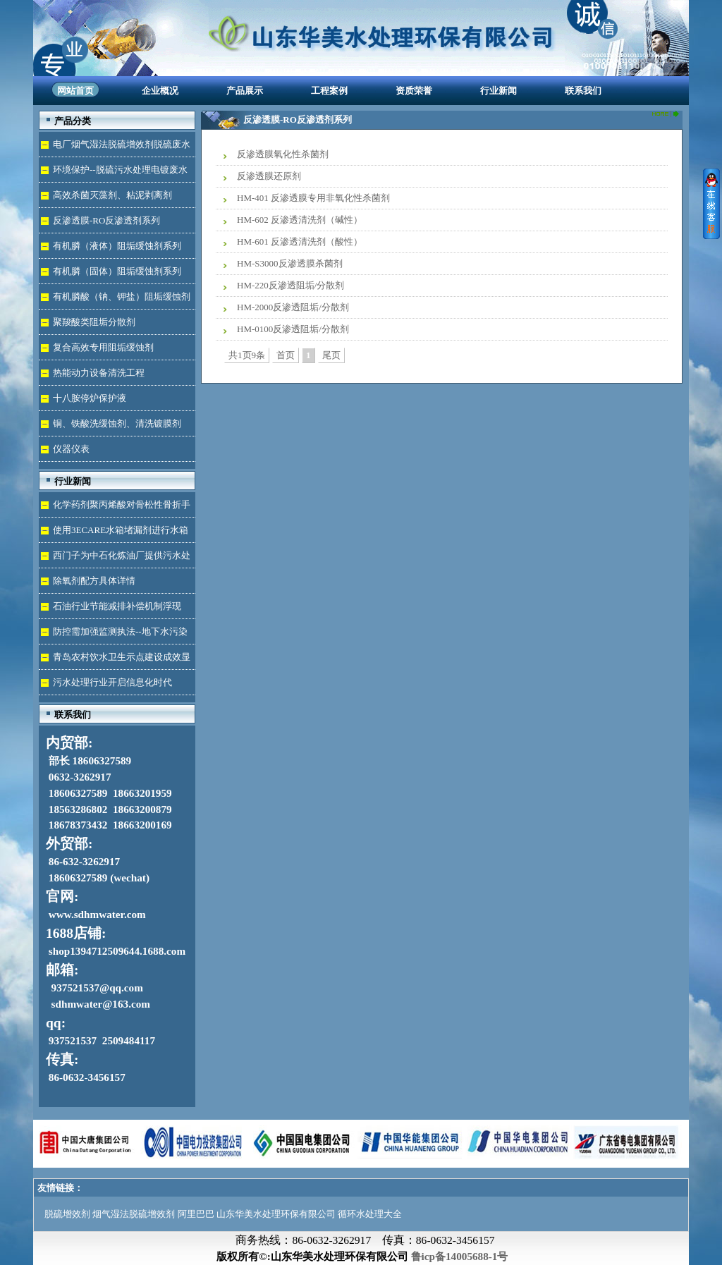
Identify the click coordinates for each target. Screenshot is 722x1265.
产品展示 (244, 90)
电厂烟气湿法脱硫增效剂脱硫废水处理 (114, 148)
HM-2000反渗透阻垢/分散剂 (293, 307)
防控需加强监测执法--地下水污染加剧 (113, 635)
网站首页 (75, 90)
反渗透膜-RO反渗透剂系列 (106, 220)
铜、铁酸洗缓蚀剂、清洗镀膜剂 (117, 423)
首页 (285, 355)
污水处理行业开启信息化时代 (112, 682)
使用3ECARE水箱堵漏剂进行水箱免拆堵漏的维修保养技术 (113, 533)
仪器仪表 (71, 449)
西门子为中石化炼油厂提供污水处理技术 (114, 559)
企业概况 (160, 90)
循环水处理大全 (370, 1214)
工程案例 (329, 90)
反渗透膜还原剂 (269, 176)
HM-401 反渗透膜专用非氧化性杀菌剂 (313, 197)
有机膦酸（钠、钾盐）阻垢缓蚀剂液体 (114, 300)
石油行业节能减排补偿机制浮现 (117, 606)
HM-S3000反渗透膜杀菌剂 (290, 263)
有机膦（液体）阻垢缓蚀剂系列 (117, 245)
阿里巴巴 (196, 1214)
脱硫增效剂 (67, 1214)
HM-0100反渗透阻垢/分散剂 (293, 329)
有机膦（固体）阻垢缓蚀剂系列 (117, 271)
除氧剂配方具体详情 (94, 580)
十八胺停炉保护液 (89, 398)
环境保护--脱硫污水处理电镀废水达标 (113, 173)
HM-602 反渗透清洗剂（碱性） (299, 219)
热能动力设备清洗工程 (99, 372)
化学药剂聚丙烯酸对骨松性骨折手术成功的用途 (114, 508)
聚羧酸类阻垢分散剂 (94, 322)
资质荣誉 (414, 90)
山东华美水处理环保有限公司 (276, 1214)
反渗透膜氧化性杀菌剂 (283, 154)
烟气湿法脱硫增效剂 (133, 1214)
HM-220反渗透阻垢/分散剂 (290, 285)
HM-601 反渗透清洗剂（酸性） (299, 241)
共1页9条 (246, 355)
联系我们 (583, 90)
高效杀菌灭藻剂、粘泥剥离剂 (112, 195)
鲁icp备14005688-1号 (459, 1256)
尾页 (331, 355)
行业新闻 (498, 90)
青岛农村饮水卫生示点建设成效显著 (114, 660)
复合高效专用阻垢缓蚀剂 (103, 347)
